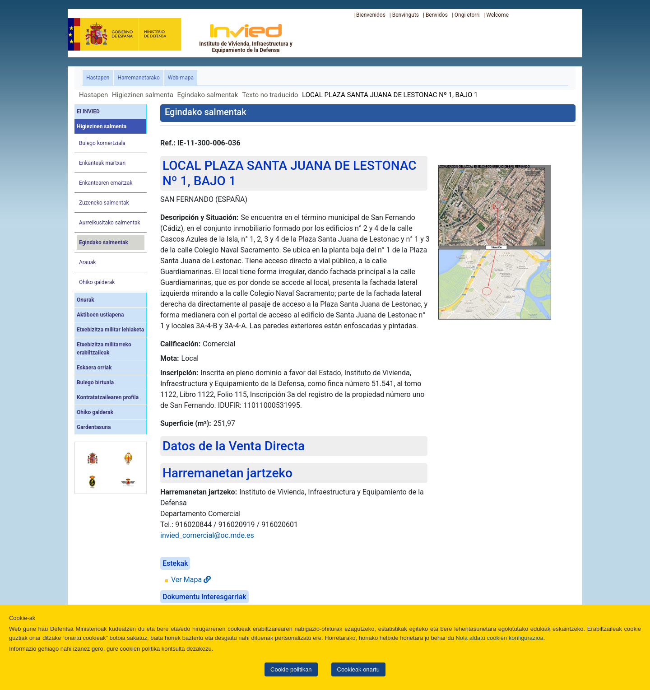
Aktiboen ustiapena (100, 315)
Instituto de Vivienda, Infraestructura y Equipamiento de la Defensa (245, 38)
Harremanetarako (138, 78)
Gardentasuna (94, 427)
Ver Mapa (191, 579)
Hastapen (99, 77)
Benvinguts (405, 15)
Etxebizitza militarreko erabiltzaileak (104, 348)
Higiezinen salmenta (142, 95)
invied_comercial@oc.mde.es (207, 535)
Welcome (497, 15)
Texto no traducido (270, 95)
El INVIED (88, 111)
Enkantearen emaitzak (105, 183)
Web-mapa (181, 78)
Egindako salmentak (207, 95)
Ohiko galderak (97, 282)
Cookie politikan (290, 669)
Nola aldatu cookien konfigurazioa (499, 637)
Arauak (87, 262)
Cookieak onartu (358, 669)
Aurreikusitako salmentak (109, 222)
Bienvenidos (370, 15)
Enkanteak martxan (102, 163)
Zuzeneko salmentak (104, 203)
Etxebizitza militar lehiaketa (110, 329)
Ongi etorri (467, 15)
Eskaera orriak (94, 367)
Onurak (85, 300)
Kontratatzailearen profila (108, 397)
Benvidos (437, 15)
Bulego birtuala (95, 382)
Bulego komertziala (102, 143)
